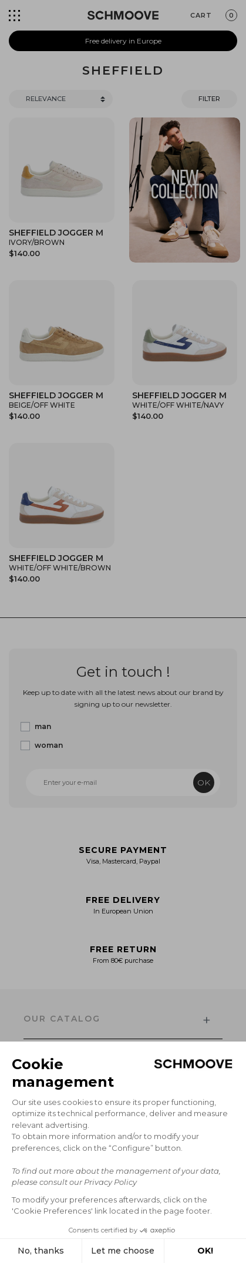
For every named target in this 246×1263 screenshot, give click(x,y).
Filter (209, 99)
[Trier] (61, 99)
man (43, 726)
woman (49, 745)
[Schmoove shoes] (123, 15)
